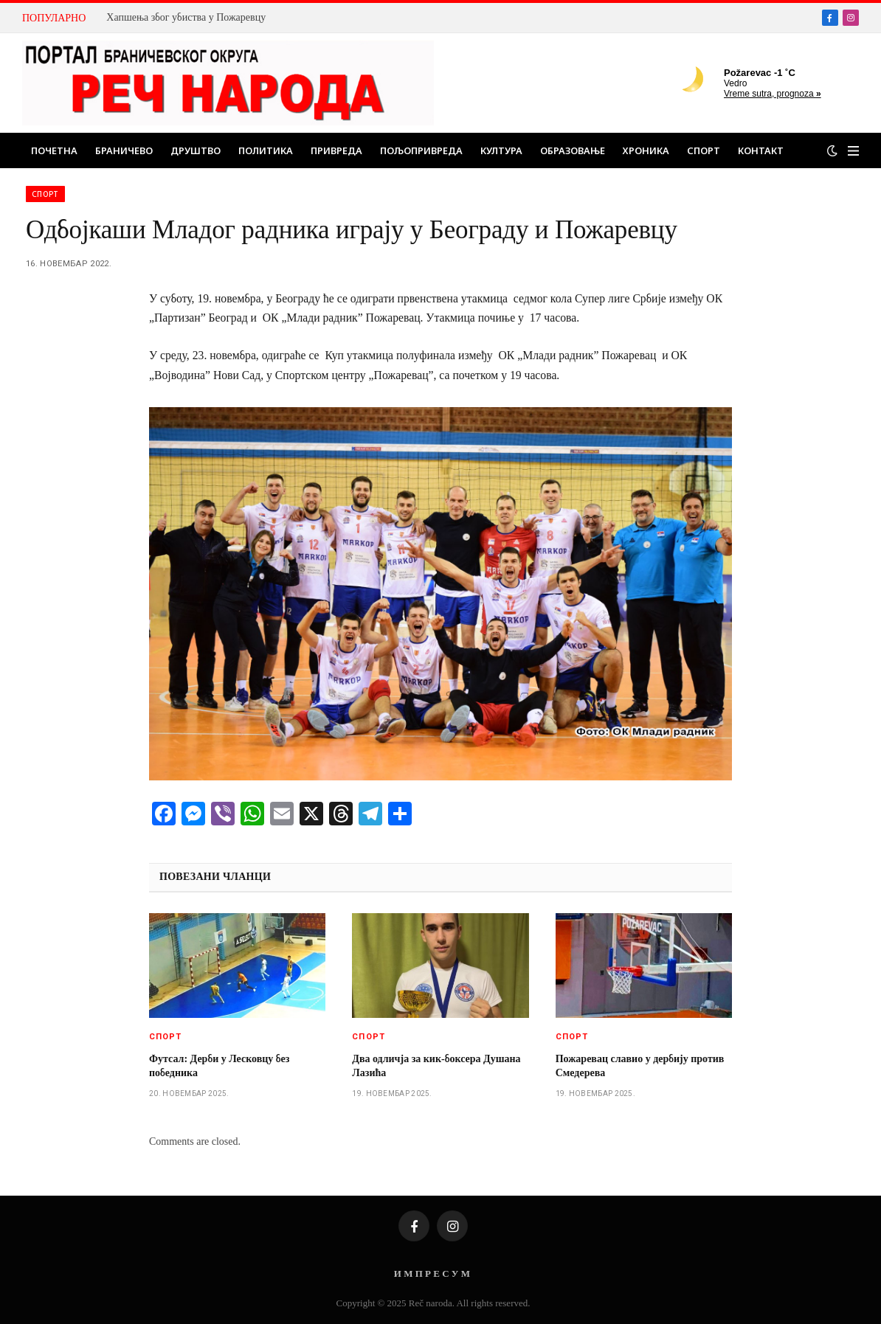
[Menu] (853, 150)
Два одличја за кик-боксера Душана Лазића (436, 1065)
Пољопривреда (421, 150)
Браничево (124, 150)
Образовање (572, 150)
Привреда (336, 150)
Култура (501, 150)
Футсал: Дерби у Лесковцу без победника (219, 1065)
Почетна (54, 150)
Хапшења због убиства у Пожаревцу (186, 17)
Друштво (195, 150)
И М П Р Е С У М (432, 1273)
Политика (265, 150)
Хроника (646, 150)
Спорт (703, 150)
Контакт (761, 150)
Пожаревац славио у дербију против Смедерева (640, 1065)
